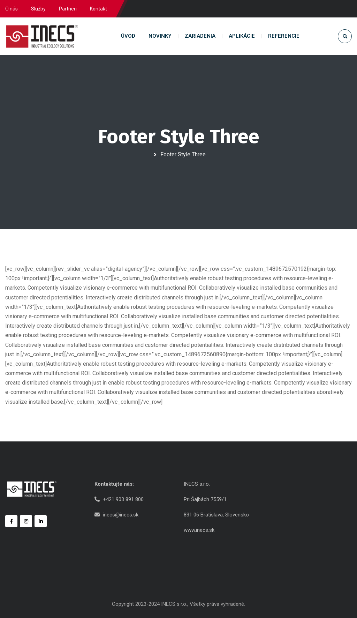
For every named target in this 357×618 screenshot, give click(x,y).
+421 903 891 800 (123, 499)
